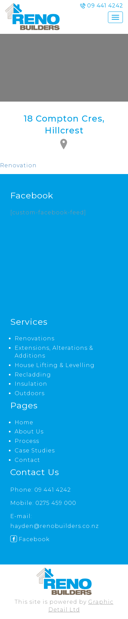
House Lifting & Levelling (55, 365)
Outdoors (30, 393)
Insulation (31, 384)
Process (27, 441)
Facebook (30, 539)
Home (24, 422)
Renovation (18, 165)
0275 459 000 (55, 503)
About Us (29, 431)
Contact (27, 460)
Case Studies (35, 450)
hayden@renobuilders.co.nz (54, 526)
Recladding (33, 374)
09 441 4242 (52, 490)
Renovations (34, 338)
